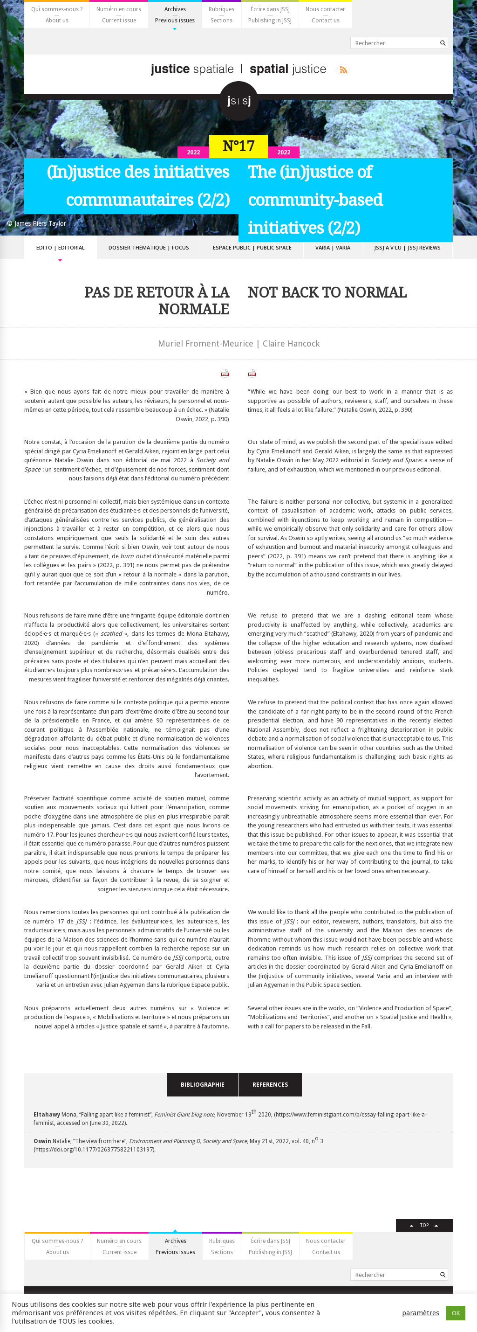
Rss (341, 70)
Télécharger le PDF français (225, 373)
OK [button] (456, 1313)
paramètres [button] (420, 1313)
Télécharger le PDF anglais (252, 373)
